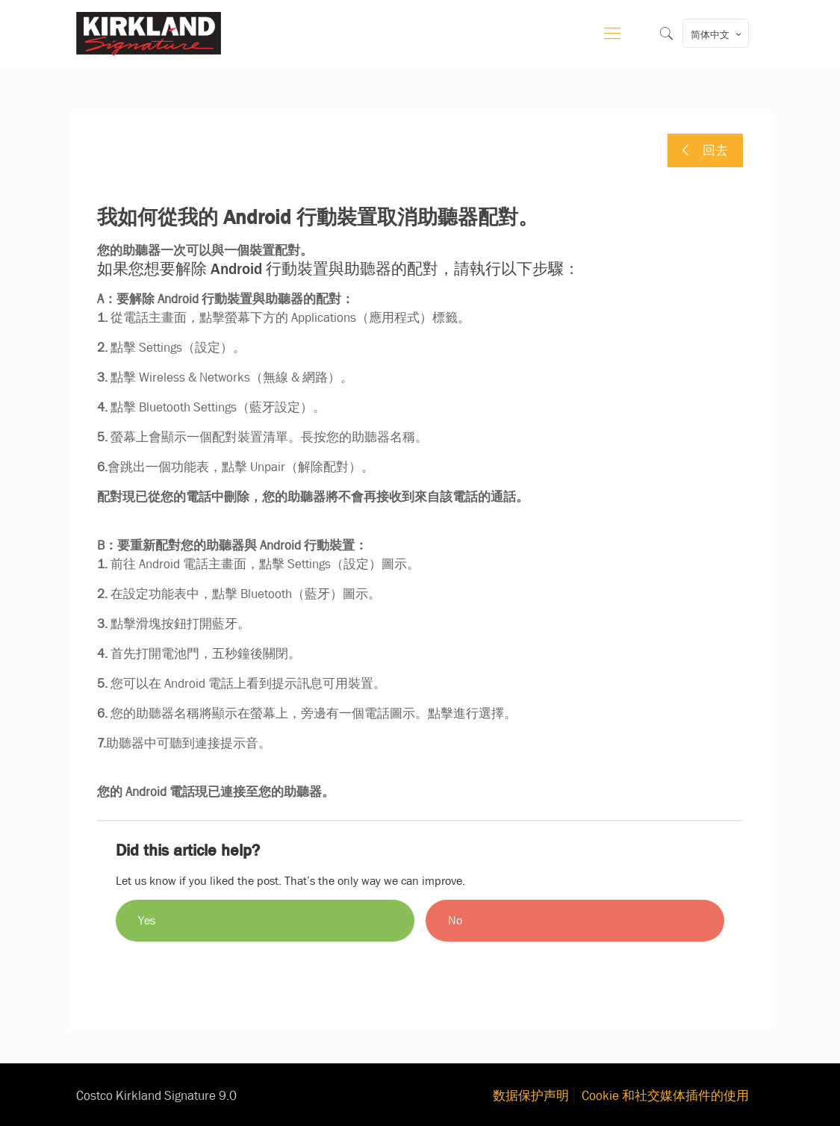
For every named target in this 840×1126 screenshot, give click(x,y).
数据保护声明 (531, 1096)
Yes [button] (146, 920)
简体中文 (717, 34)
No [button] (455, 920)
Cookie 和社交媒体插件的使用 (665, 1096)
